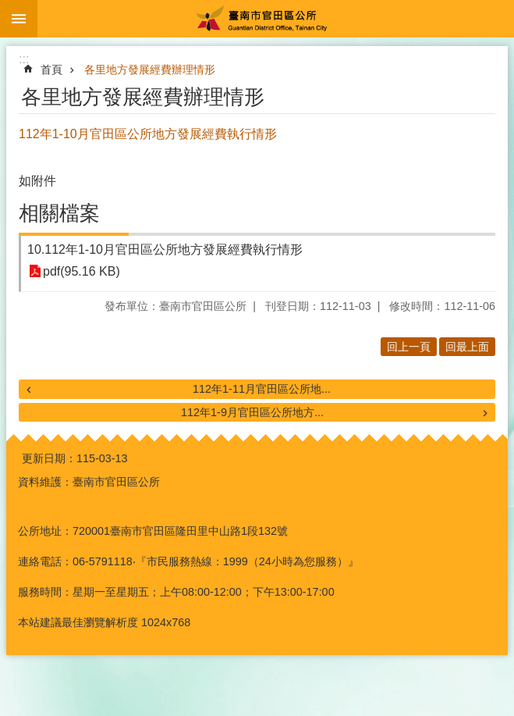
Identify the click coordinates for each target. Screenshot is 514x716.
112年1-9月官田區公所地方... (252, 412)
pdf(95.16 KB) (81, 271)
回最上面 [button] (467, 346)
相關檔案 (59, 213)
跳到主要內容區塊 (8, 8)
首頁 (51, 69)
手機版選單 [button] (18, 18)
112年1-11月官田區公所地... (262, 389)
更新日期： (49, 458)
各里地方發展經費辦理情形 (149, 69)
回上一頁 (409, 346)
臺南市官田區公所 (275, 18)
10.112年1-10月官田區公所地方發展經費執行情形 (165, 249)
